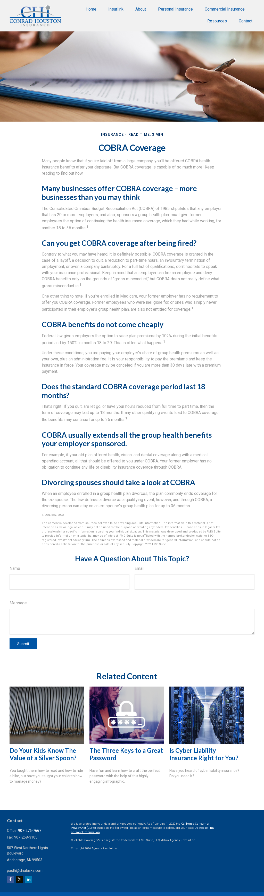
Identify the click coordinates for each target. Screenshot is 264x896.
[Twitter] (19, 879)
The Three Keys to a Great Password (126, 754)
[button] (91, 9)
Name (15, 568)
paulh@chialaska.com (25, 870)
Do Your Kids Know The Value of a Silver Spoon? (43, 754)
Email (139, 568)
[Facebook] (10, 879)
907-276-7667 (29, 831)
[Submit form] (23, 643)
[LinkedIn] (28, 879)
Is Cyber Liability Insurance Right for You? (203, 754)
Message (18, 603)
